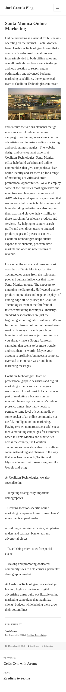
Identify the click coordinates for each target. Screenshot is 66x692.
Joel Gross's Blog (19, 7)
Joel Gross (34, 646)
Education (48, 646)
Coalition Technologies (36, 635)
